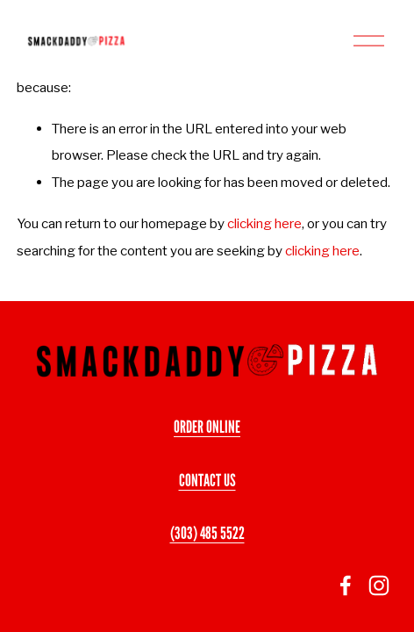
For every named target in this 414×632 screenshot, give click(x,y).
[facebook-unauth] (345, 585)
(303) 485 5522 (207, 532)
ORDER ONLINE (207, 426)
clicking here (264, 223)
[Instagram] (378, 585)
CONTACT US (207, 480)
